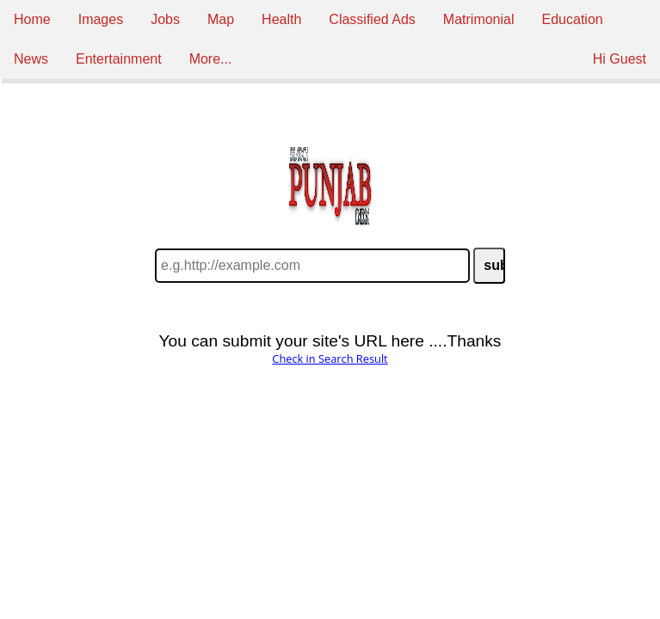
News (31, 59)
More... (210, 59)
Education (572, 19)
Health (281, 19)
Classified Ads (372, 19)
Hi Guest (619, 59)
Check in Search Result (329, 358)
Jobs (165, 19)
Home (32, 19)
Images (100, 19)
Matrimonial (479, 19)
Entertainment (119, 59)
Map (220, 19)
